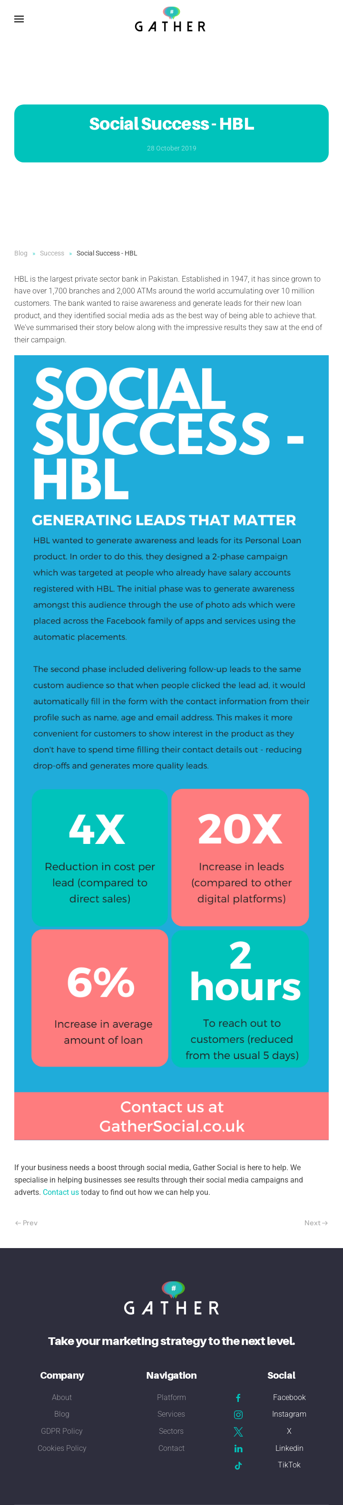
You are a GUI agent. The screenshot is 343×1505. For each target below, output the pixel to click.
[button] (19, 19)
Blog (61, 1414)
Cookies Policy (62, 1448)
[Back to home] (172, 19)
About (62, 1397)
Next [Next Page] (316, 1223)
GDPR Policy (62, 1431)
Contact (171, 1448)
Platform (171, 1397)
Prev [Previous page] (26, 1223)
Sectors (171, 1431)
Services (171, 1414)
